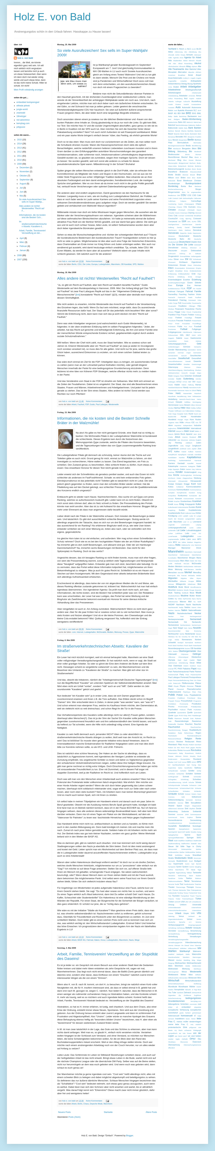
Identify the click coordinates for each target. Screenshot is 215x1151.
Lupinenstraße (173, 539)
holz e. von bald (25, 58)
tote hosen (187, 1033)
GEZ (188, 335)
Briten (183, 178)
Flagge (177, 312)
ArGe (170, 87)
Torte (199, 893)
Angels (198, 78)
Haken (97, 940)
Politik (171, 694)
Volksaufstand (173, 948)
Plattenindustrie (174, 692)
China (199, 207)
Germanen (197, 353)
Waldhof (171, 954)
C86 (178, 195)
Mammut (198, 545)
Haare (199, 382)
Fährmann (197, 332)
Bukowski (171, 181)
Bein (199, 134)
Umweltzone (196, 902)
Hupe (186, 420)
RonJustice (196, 750)
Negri (170, 628)
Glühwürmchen (173, 373)
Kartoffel (190, 463)
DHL (189, 221)
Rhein (198, 742)
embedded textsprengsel (27, 102)
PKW (180, 669)
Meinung (118, 632)
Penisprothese (195, 677)
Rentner (179, 742)
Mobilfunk (172, 587)
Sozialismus (184, 826)
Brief (177, 178)
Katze (182, 469)
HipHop (177, 408)
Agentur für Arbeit (192, 57)
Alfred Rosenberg (185, 63)
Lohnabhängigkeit (193, 530)
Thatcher (198, 884)
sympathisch (172, 1033)
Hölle (181, 422)
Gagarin (171, 338)
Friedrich (187, 321)
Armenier (191, 96)
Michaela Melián (194, 575)
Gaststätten (172, 341)
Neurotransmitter (174, 631)
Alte (199, 66)
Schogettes (172, 779)
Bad (199, 116)
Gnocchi (184, 373)
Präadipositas (196, 707)
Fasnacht (171, 297)
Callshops (171, 201)
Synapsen (172, 867)
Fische (198, 309)
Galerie (179, 338)
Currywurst (172, 221)
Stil (177, 846)
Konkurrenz (182, 495)
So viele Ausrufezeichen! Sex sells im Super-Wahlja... (32, 200)
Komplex (171, 493)
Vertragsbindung (194, 934)
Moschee (172, 590)
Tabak (193, 870)
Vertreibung (173, 936)
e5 (177, 1007)
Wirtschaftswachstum (176, 984)
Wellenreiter (196, 966)
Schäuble (172, 794)
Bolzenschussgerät (176, 169)
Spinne (187, 835)
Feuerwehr (172, 306)
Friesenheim (196, 321)
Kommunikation (183, 490)
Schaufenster (173, 771)
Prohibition (172, 704)
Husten (198, 419)
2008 (19, 255)
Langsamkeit (190, 519)
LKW (180, 516)
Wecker (179, 960)
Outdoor (193, 666)
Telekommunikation (175, 881)
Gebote (198, 341)
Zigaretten (172, 995)
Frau (178, 315)
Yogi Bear (197, 990)
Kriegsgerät (190, 504)
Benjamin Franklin (194, 137)
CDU (79, 264)
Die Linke (87, 264)
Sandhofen (188, 768)
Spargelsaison (184, 829)
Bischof (184, 157)
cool (199, 1004)
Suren (187, 864)
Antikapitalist (196, 81)
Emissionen (190, 268)
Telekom (198, 878)
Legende (171, 525)
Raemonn (178, 718)
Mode (180, 587)
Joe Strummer (182, 440)
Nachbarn (180, 604)
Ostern (185, 666)
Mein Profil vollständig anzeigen (28, 90)
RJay (185, 715)
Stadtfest (181, 841)
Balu (185, 128)
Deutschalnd (184, 236)
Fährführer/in (187, 332)
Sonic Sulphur (186, 817)
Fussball (197, 326)
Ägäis (177, 1039)
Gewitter (187, 364)
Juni (22, 192)
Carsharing (172, 204)
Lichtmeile (172, 530)
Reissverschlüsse (174, 739)
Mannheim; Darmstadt (193, 552)
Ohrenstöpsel (183, 657)
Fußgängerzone (174, 332)
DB (179, 221)
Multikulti (185, 593)
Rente (198, 738)
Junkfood (182, 449)
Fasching (183, 294)
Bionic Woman (193, 154)
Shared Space (175, 806)
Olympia (171, 660)
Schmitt (186, 777)
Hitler (183, 408)
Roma (180, 750)
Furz (190, 326)
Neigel (180, 628)
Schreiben (197, 779)
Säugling (198, 867)
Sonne (198, 817)
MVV (175, 542)
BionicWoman (174, 157)
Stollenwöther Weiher (193, 852)
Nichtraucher (173, 634)
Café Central (173, 198)
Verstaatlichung (174, 934)
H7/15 (185, 382)
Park (170, 672)
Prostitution (196, 704)
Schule (198, 782)
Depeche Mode (96, 1104)
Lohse (170, 533)
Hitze (188, 408)
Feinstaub (192, 300)
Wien (190, 975)
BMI (183, 113)
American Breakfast (176, 75)
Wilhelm (198, 975)
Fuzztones (172, 329)
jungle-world (22, 109)
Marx (187, 561)
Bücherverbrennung (175, 189)
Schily (199, 771)
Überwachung (174, 1045)
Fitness (171, 312)
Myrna (198, 599)
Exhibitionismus (174, 289)
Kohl (199, 484)
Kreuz (103, 940)
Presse (125, 632)
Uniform (183, 905)
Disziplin (184, 251)
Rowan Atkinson (175, 756)
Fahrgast (180, 291)
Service (180, 803)
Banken (197, 128)
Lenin (191, 528)
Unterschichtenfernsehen (177, 910)
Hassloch (197, 393)
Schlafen (189, 774)
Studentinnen (181, 861)
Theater (171, 887)
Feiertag (183, 300)
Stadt (176, 841)
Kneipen (178, 484)
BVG (194, 113)
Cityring (191, 213)
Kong (199, 493)
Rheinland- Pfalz (175, 744)
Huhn (186, 414)
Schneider (197, 777)
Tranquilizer (184, 896)
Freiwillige (188, 318)
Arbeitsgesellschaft (193, 90)
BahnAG (190, 122)
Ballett (181, 128)
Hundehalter (196, 416)
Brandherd (172, 172)
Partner (198, 672)
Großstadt (197, 376)
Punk (190, 709)
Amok (190, 75)
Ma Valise (182, 542)
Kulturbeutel (172, 507)
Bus (190, 186)
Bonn (194, 169)
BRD (188, 113)
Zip (180, 995)
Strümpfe (171, 861)
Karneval (198, 460)
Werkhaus (197, 969)
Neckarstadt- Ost (177, 622)
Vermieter (172, 931)
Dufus (170, 259)
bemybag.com (22, 123)
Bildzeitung (182, 151)
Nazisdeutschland (184, 613)
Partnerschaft (173, 675)
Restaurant (189, 742)
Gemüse (186, 347)
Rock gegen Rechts (193, 748)
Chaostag (171, 207)
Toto (169, 896)
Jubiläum (189, 443)
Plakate (198, 686)
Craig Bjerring (185, 219)
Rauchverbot (174, 727)
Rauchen (189, 724)
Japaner (189, 434)
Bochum (193, 163)
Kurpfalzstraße (174, 513)
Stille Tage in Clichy (190, 846)
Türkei (198, 899)
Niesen (198, 634)
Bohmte (191, 166)
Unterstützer (196, 910)
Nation (184, 610)
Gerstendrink (173, 356)
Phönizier (190, 686)
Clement (198, 213)
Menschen (172, 572)
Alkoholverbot (173, 66)
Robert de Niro (174, 748)
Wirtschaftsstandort (193, 981)
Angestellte (172, 81)
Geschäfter (172, 358)
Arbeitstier (183, 96)
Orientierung (183, 663)
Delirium (188, 230)
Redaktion (172, 733)
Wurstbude (172, 987)
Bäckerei (198, 186)
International (196, 428)
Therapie (190, 887)
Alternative (182, 72)
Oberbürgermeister (187, 651)
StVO (199, 838)
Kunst (198, 507)
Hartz (178, 393)
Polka (186, 695)
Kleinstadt (171, 481)
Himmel (198, 405)
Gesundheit (196, 358)
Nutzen (187, 648)
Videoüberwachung (193, 942)
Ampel (198, 75)
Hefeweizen (196, 396)
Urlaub (178, 913)
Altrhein (198, 72)
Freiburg (198, 315)
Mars (182, 561)
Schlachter (180, 774)
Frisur (170, 324)
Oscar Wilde (195, 663)
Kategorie (191, 466)
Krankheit (196, 501)
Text (181, 884)
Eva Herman (194, 285)
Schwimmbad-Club (187, 788)
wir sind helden (194, 1036)
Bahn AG (182, 122)
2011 (19, 156)
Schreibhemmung (174, 782)
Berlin (74, 264)
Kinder (179, 472)
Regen (198, 733)
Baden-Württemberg (191, 119)
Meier (170, 569)
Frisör (177, 324)
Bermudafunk (182, 143)
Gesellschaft (184, 358)
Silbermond (172, 808)
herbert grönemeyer (193, 1013)
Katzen (188, 469)
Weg (193, 960)
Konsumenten (189, 499)
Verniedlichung (183, 931)
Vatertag (171, 916)
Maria (198, 558)
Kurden (182, 510)
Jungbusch (196, 446)
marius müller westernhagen (189, 1022)
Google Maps (195, 373)
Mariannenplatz (174, 561)
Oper (199, 660)
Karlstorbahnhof (185, 460)
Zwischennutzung (174, 998)
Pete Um (193, 680)
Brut (193, 178)
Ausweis (171, 107)
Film (199, 306)
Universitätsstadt (174, 907)
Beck (182, 134)
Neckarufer (196, 622)
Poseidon (171, 698)
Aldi (169, 63)
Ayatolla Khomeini (185, 110)
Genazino (197, 347)
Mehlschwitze (188, 566)
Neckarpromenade (176, 619)
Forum (189, 312)
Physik (176, 686)
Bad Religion (174, 119)
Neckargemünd (195, 616)
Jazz (195, 434)
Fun (185, 326)
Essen (190, 283)
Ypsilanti (180, 993)
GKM (194, 335)
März (22, 242)
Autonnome (196, 107)
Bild (199, 148)
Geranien (171, 353)
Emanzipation (180, 268)
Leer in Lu (187, 522)
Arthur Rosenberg (175, 98)
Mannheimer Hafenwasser (179, 555)
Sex (187, 803)
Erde (194, 274)
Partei (191, 672)
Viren (192, 945)
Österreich (196, 1042)
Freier (170, 318)
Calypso (183, 201)
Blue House (188, 160)
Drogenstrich (173, 256)
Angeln (193, 78)
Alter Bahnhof (190, 69)
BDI (179, 113)
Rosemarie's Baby (175, 753)
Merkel (188, 572)
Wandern (186, 957)
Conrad (181, 216)
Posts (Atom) (74, 1117)
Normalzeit (189, 643)
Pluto (194, 692)
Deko (181, 230)
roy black (178, 1030)
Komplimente (182, 493)
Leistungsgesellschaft (177, 528)
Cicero (177, 213)
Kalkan (190, 452)
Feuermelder (186, 303)
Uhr (190, 902)
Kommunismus (195, 490)
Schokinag (184, 779)
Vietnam (177, 945)
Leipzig (198, 525)
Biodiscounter (173, 154)
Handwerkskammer (175, 387)
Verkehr (188, 928)
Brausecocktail (195, 172)
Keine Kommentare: (94, 261)
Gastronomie (195, 338)
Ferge (175, 303)
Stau (199, 843)
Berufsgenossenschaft (176, 146)
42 (186, 49)
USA (183, 902)
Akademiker (177, 61)
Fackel (198, 289)
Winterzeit (192, 978)
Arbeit (74, 404)
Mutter (192, 596)
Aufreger (178, 101)
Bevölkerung (196, 146)
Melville (198, 569)
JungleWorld (173, 449)
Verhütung (180, 928)
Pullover (183, 710)
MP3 (199, 539)
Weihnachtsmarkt (194, 963)
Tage (199, 870)
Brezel (192, 175)
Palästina (186, 669)
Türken (171, 902)
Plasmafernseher (194, 689)
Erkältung (181, 277)
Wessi (184, 972)
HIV (194, 382)
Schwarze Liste (195, 785)
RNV (190, 715)
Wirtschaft (173, 980)
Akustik (198, 61)
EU (191, 259)
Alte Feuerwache (176, 69)
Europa (95, 264)
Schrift (185, 782)
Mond (186, 587)
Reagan (185, 730)
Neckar (198, 613)
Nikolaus (171, 637)
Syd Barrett (196, 864)
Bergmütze (183, 140)
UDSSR (177, 902)
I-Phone (188, 422)
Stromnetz (197, 858)
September (25, 179)
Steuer (171, 846)
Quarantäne (181, 713)
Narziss (177, 610)
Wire (199, 978)
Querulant (197, 713)
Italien (197, 431)
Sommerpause (195, 814)
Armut (198, 96)
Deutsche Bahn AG (179, 239)
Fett (179, 303)
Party (181, 674)
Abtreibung (193, 52)
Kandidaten (172, 457)
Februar (23, 246)
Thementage (180, 887)
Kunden (192, 507)
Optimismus (172, 663)
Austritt (186, 104)
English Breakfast (175, 271)
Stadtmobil (197, 841)
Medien (110, 632)
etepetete (197, 1007)
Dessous (171, 236)
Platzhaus (186, 692)
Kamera (198, 452)
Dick (199, 242)
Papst (194, 668)
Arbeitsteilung (173, 96)
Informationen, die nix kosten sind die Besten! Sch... (32, 216)
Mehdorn (179, 566)
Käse (193, 513)
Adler (170, 58)
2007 (19, 259)
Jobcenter (172, 440)
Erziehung (196, 279)
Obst (199, 651)
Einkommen (173, 265)
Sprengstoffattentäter (176, 838)
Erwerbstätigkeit (175, 280)
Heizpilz (179, 402)
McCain (186, 563)
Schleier (197, 774)
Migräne (184, 578)
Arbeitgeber (194, 86)
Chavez (179, 207)
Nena (190, 628)
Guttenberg (188, 379)
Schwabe (184, 785)
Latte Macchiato (175, 522)
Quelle (190, 712)
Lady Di (192, 516)
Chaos (86, 1104)
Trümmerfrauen (188, 899)
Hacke (170, 385)
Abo (185, 52)
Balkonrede (173, 128)
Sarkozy (197, 768)
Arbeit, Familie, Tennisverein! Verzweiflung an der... (32, 231)
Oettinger (197, 654)
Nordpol (180, 643)
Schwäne (186, 791)
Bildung (171, 151)
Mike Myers (195, 578)
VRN (199, 913)
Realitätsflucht (195, 730)
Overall (170, 669)
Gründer (171, 379)
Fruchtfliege (196, 324)
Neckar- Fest (176, 616)
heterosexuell (173, 1016)
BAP (199, 110)
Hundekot (172, 419)
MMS (194, 539)
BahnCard (197, 122)
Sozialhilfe (172, 826)
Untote (170, 913)
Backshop (182, 116)
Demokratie (173, 233)
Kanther (182, 457)
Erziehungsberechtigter (176, 283)
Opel (179, 660)
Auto (178, 107)
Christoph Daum (194, 210)
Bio (190, 151)
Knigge (187, 484)
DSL (199, 221)
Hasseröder (187, 393)
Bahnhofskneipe (182, 125)
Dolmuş (182, 254)
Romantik (186, 750)
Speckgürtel (172, 832)
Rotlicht (198, 753)
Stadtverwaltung (174, 843)
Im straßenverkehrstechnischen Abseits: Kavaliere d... (33, 224)
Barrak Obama (180, 131)
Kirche (176, 475)
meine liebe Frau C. (178, 1024)
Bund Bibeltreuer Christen (189, 181)
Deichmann (172, 230)
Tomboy (180, 893)
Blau (191, 157)
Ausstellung (196, 101)
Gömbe (198, 379)
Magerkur (197, 542)
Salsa (180, 768)
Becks (187, 134)
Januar (23, 250)
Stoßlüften (179, 855)
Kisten (179, 478)
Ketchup (171, 472)
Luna (199, 536)
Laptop (198, 519)
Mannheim (115, 264)
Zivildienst (187, 995)
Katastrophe (173, 466)
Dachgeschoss (173, 224)
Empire (198, 268)
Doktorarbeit (196, 251)
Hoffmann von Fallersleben (184, 411)
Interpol (179, 431)
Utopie (186, 913)
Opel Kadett (189, 660)
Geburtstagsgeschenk (177, 344)
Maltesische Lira (187, 545)
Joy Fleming (175, 443)
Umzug (171, 905)
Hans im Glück (190, 390)
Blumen (198, 160)
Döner (176, 259)
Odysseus (184, 654)
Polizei (180, 695)
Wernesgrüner (173, 972)
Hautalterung (181, 396)
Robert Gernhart (195, 745)
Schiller (191, 771)
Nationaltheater (194, 610)
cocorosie (193, 1004)
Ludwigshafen (104, 264)
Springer (190, 838)
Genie (199, 350)
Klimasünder (183, 481)
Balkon (198, 125)
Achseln (189, 55)
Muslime (184, 595)
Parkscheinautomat (181, 672)
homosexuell (186, 1015)
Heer (189, 396)
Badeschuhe (172, 122)
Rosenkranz (189, 753)
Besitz (188, 146)
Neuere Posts (64, 1112)
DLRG (194, 221)
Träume (171, 899)
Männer (183, 602)
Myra (194, 599)
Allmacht (182, 66)
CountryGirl (173, 218)
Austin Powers (174, 104)
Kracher (177, 501)
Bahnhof (171, 125)
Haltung (191, 385)
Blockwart (171, 160)
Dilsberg (184, 248)
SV (169, 765)
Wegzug (171, 963)
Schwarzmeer (173, 788)
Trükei (178, 899)
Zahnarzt (187, 992)
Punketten (197, 710)
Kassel (198, 463)
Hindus (170, 408)
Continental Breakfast (193, 216)
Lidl (178, 530)
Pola (199, 692)
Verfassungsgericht (176, 925)
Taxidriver (171, 878)
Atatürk (198, 98)
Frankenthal (196, 312)
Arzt (185, 98)
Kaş (193, 469)
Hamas (198, 385)
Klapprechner (187, 478)
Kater (199, 466)
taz (180, 1033)
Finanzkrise (190, 309)
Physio (182, 686)
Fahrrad (90, 940)
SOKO (193, 762)
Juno (189, 449)
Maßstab (178, 563)
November (25, 171)
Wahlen (140, 264)
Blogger (129, 1135)
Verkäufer (197, 928)
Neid (175, 628)
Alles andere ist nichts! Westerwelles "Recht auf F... (31, 208)
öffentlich (171, 1048)
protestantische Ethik (177, 1027)
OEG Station (173, 651)
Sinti (186, 808)
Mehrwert (197, 566)
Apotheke (197, 84)
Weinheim (179, 966)
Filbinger (192, 306)
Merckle (181, 573)
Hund (190, 414)
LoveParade (172, 536)
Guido (92, 404)
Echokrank (197, 259)
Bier (170, 148)
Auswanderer (196, 104)
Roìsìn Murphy (189, 756)
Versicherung (195, 931)
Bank (190, 128)
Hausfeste (172, 396)
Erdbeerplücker (184, 274)
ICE (193, 422)
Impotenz (177, 425)
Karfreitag (171, 460)
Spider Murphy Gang (193, 832)
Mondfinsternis (195, 587)
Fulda (179, 326)
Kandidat (198, 455)
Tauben (198, 876)
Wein (170, 966)
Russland (197, 759)
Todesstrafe (172, 893)
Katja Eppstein (173, 469)
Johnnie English (195, 440)
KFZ (170, 451)
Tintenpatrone (196, 890)
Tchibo (180, 878)
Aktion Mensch (189, 61)
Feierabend (173, 300)
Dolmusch (172, 254)
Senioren (172, 803)
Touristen (176, 896)
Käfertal (188, 513)
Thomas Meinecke (179, 890)
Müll (190, 602)
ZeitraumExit (196, 993)
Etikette (198, 283)
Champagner (189, 204)
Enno (186, 271)
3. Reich (180, 49)
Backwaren (192, 116)
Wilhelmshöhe (173, 978)
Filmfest (171, 309)
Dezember (25, 167)
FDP (87, 404)
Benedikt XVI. (181, 137)
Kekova (198, 469)
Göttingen (171, 382)
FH (194, 289)
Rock (183, 748)
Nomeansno (187, 639)
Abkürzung (179, 52)
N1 (195, 602)
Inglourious (172, 428)
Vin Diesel (185, 945)
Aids (170, 60)
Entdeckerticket (195, 271)
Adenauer (197, 55)
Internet (80, 632)
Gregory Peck (178, 376)
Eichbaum (183, 262)
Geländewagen (173, 347)
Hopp (174, 414)
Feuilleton (182, 306)
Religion (188, 738)
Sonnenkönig (195, 820)
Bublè (199, 178)
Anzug (190, 84)
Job (199, 437)
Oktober (24, 175)
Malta (177, 545)
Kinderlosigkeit (190, 472)
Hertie (181, 405)
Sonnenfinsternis (175, 820)
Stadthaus (189, 841)
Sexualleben (196, 803)
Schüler (181, 794)
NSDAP (171, 604)
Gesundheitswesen (175, 361)
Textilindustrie (189, 884)
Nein (185, 628)
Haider (177, 385)
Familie (197, 291)
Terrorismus (196, 881)
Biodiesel (197, 151)
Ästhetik (185, 1039)
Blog (179, 160)
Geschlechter (195, 356)
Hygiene (171, 422)
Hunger (180, 420)
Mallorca (171, 545)
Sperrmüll (181, 832)
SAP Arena (182, 762)
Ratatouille (172, 724)
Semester (189, 800)
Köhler (198, 513)
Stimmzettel (172, 849)
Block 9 (198, 157)
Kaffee (177, 451)
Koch (193, 484)
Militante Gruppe (187, 581)
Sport (199, 835)
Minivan (171, 584)
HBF (189, 382)
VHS (193, 913)
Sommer (171, 814)
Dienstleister (173, 248)
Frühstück (171, 326)
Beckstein (193, 134)
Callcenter (197, 198)
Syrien (179, 867)
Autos (170, 110)
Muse (192, 593)
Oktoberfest (196, 657)
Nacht (188, 604)
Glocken (198, 370)
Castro (180, 204)
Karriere (171, 463)
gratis (181, 1013)
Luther (182, 539)
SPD (134, 264)
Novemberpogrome (176, 648)
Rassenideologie (182, 721)
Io (182, 431)
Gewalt (188, 361)
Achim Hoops (180, 55)
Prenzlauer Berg (194, 698)
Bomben (188, 169)
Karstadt (181, 463)
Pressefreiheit (186, 701)
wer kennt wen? (181, 1036)
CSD (194, 195)
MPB (170, 542)
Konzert (198, 499)
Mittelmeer (192, 584)
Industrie (197, 425)
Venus (181, 916)
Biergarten (186, 148)
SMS (189, 762)
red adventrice (23, 120)
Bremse (185, 175)
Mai (22, 196)
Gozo (170, 376)
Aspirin (191, 98)
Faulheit (81, 404)
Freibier (191, 315)
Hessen (187, 405)
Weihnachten (180, 963)
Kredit (170, 504)
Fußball (183, 329)
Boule (199, 169)
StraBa (187, 855)
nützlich (198, 1024)
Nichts (182, 634)
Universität (196, 905)
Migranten (172, 578)
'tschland (172, 49)
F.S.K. (183, 288)
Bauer (170, 134)
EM (186, 259)
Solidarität (197, 811)
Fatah (190, 297)
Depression (197, 233)
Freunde (179, 321)
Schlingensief (173, 777)
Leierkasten (185, 525)
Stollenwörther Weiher (176, 852)
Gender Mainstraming (177, 350)
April (22, 238)
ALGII (198, 49)
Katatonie (183, 466)
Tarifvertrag (182, 876)
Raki (169, 721)
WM (199, 948)
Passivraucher (196, 675)
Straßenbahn (181, 858)
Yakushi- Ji (189, 990)
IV (200, 422)
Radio (170, 718)
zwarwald (20, 113)
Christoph (181, 210)
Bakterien (192, 125)
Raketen (198, 718)
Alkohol (197, 63)
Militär (198, 581)
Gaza (186, 341)
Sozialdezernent (195, 823)
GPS (199, 335)
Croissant (197, 218)
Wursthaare (183, 987)
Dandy (179, 227)
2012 (19, 152)
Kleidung (197, 478)
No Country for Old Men (188, 637)
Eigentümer (196, 262)
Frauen (184, 315)
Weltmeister (173, 969)
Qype (132, 632)
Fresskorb (172, 321)
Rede (180, 733)
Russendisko (185, 759)
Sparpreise (197, 829)
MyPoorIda (187, 599)
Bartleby (190, 131)
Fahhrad (171, 291)
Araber (176, 87)
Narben (171, 610)
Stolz (170, 855)
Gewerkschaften (175, 364)
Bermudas (197, 143)
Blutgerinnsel (183, 163)
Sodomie (185, 811)
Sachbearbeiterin (178, 765)
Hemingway (196, 402)
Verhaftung (172, 928)
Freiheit (178, 318)
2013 (19, 148)
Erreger (198, 277)
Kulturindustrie (183, 507)
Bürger (198, 189)
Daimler (198, 224)
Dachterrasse (187, 224)
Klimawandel (196, 481)
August (23, 183)
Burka (183, 186)
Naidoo (187, 607)
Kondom (192, 493)
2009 (19, 164)
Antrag (184, 84)
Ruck (199, 756)
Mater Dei (193, 561)
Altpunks (191, 72)
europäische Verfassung (178, 1010)
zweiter (170, 1039)
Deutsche (197, 236)
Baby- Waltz (173, 116)
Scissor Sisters (190, 794)
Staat (170, 840)
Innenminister (183, 428)
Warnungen (197, 957)
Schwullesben (173, 791)
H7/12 (179, 382)
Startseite (108, 1112)
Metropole (172, 575)
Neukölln (197, 628)
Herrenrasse (173, 405)
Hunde (183, 416)
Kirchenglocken (186, 475)
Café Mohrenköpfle (186, 198)
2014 (19, 143)
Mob (199, 584)
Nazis (131, 940)
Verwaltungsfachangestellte (178, 939)
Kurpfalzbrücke (195, 510)
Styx (169, 864)
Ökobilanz (172, 1042)
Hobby (193, 408)
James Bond (179, 434)
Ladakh (185, 516)
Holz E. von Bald (52, 17)
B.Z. (195, 110)
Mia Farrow (182, 575)
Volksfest (183, 948)
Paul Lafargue (102, 404)
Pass (187, 675)
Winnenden (183, 978)
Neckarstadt (195, 619)
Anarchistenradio (175, 78)
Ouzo (199, 666)
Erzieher (186, 280)
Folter (183, 312)
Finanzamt (179, 309)
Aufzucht (186, 101)
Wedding (186, 960)
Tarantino (171, 876)
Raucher (197, 724)
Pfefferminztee (188, 683)
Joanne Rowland (189, 437)
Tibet (188, 890)
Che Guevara (189, 207)
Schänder (197, 791)
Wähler (192, 987)
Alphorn (194, 66)
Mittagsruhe (181, 584)
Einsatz (183, 265)
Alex (174, 63)
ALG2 (193, 49)
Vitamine (198, 945)
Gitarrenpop (173, 367)
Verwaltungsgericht (175, 942)
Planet (171, 689)
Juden (198, 443)
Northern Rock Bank (184, 645)
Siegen (187, 806)
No (176, 637)
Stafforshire (185, 843)
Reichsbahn (172, 736)
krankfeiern (179, 1019)
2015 (19, 139)
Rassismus (196, 721)
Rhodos (185, 745)
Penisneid (184, 677)
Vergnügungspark (194, 925)
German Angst (184, 353)
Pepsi (170, 680)
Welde (187, 966)
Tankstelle (197, 873)
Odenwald (172, 654)
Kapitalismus (194, 457)
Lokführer (178, 533)
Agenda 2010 (178, 58)
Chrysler (171, 213)
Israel (192, 431)
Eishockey (197, 265)
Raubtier (180, 724)
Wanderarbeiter (174, 957)
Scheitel (183, 771)
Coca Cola (172, 216)
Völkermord (192, 948)
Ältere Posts (151, 1112)
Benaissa (171, 137)
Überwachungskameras (192, 1045)
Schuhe (191, 782)
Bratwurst (184, 172)
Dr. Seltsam (195, 254)
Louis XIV (196, 533)
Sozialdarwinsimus (175, 823)
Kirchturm (171, 478)
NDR (199, 602)
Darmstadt (196, 227)
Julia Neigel (185, 446)
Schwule (198, 788)
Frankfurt (172, 315)
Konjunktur (172, 496)
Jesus (177, 437)
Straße (171, 858)
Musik (198, 593)
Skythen (192, 808)
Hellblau (187, 402)
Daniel (187, 227)
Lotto (187, 533)
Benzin (175, 140)
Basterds (198, 131)
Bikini (194, 148)
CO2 (189, 195)
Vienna (170, 945)
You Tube (172, 992)
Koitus (170, 487)
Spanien (171, 829)
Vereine (198, 922)
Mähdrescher (173, 602)
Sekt (183, 797)
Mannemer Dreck (191, 548)
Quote (170, 715)
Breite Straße (174, 175)
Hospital (180, 414)
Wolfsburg (197, 984)
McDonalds (101, 632)
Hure (192, 419)
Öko (199, 1039)
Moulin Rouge (189, 590)
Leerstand (197, 522)
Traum (192, 896)
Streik (190, 858)
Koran (170, 501)
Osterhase (177, 666)
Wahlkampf (185, 951)
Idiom (170, 425)
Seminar (198, 800)
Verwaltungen (195, 936)
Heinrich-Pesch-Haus (187, 399)
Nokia (177, 640)
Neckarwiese (173, 625)
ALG (189, 49)
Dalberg (171, 227)
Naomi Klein (196, 607)
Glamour (187, 367)
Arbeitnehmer (174, 90)
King (199, 472)
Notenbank (197, 645)
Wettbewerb (173, 975)
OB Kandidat (126, 264)
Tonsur (186, 893)
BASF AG (81, 940)
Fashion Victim (194, 294)
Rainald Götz (188, 718)
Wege (137, 940)
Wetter (183, 975)
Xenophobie (179, 989)
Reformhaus (188, 733)
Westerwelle (114, 404)
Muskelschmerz (174, 596)
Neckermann (196, 625)
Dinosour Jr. (195, 248)
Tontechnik (193, 893)
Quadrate (172, 712)
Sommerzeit (172, 817)
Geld (199, 344)
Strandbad (196, 855)
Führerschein (173, 335)
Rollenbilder (172, 750)
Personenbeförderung (181, 680)
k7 (195, 1016)
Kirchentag (197, 475)
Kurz (183, 513)
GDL (182, 335)
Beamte (177, 134)
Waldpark (180, 954)
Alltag (188, 66)
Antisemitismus (174, 84)
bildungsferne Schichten (178, 1004)
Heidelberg (172, 399)
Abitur (170, 52)
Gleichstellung (189, 370)
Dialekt (194, 242)
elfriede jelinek (23, 105)
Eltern (171, 268)
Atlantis (171, 101)
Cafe (199, 195)
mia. (192, 1024)
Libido (199, 528)
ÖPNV (193, 1039)
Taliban (189, 873)
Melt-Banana (189, 569)
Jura (199, 449)
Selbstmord (196, 797)
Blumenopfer (173, 163)
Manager (172, 548)
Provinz (171, 707)
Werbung (186, 969)
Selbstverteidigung (176, 800)
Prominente (184, 704)
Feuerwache (196, 303)
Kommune (172, 490)
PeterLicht (176, 683)
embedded (186, 1007)
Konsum (178, 498)
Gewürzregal (196, 364)
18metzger (21, 116)
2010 (19, 160)
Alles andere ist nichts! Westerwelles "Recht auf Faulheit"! (106, 278)
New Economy (193, 631)
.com (74, 632)
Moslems (180, 590)
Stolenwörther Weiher (191, 849)
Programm (197, 701)
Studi (191, 861)
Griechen (188, 376)
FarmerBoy (172, 294)
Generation (192, 350)
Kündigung (172, 516)
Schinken (171, 774)
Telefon (189, 878)
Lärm (189, 539)
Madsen (190, 542)
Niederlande (190, 634)
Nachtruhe (196, 604)
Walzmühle (139, 632)
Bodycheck (182, 166)
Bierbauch (177, 149)
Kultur (198, 504)
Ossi (170, 666)
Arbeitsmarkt (196, 93)
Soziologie (196, 826)
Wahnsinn (197, 951)
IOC (197, 422)
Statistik (194, 843)
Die (169, 245)
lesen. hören (191, 1019)
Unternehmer (196, 907)
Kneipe (171, 484)
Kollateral (179, 487)
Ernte (190, 277)
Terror (187, 881)
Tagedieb (171, 873)
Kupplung (171, 510)
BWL (199, 113)
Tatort (191, 876)
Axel (175, 110)
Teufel (177, 884)
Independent (187, 425)
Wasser (171, 960)
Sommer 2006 (183, 814)
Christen (172, 210)
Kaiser (184, 452)
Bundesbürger (174, 183)
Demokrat (197, 230)
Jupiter (194, 449)
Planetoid (180, 689)
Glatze (198, 367)
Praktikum (181, 698)
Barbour (171, 131)
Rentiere (171, 742)
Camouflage (196, 201)
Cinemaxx (184, 213)
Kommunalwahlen (193, 487)
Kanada (190, 455)
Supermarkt (178, 864)
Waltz (188, 954)
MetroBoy (197, 572)
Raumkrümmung (174, 730)
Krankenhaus (186, 501)
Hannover (181, 390)
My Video (178, 599)
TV (187, 870)
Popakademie (195, 695)
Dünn (182, 259)
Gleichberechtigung (175, 370)
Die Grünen (177, 244)
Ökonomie (184, 1042)
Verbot (189, 919)
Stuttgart (197, 861)
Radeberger (196, 715)
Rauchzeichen (196, 727)
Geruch (184, 356)
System (185, 867)
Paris (199, 669)
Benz (170, 140)
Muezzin (198, 590)
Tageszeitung (181, 873)
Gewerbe (197, 361)
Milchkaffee (173, 581)
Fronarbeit (186, 324)
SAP (176, 762)
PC (175, 669)
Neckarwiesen (185, 625)
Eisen (190, 265)
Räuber (171, 762)
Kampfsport (182, 455)
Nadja (181, 607)
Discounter (172, 251)
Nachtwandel (173, 607)
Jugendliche (173, 446)
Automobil (186, 107)
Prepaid (171, 701)
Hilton (193, 405)
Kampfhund (172, 455)
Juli (21, 188)
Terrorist (171, 884)
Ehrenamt (171, 262)
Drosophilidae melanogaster (190, 256)
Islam (186, 431)
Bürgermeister (174, 192)
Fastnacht (181, 297)
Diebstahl (197, 245)
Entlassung (172, 274)
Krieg (181, 504)
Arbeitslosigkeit (174, 93)
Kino (170, 475)
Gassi (186, 338)
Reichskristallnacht (194, 736)
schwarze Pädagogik (192, 1030)
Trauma (198, 896)
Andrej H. (186, 78)
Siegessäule (196, 806)
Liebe (182, 530)
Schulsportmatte (174, 785)
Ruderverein (172, 759)
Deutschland (185, 242)
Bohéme (198, 166)
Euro (170, 285)
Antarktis (183, 81)
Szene (191, 867)
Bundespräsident (193, 183)
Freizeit (198, 318)
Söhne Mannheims (176, 870)
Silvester (180, 808)
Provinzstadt (182, 707)
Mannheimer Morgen (186, 558)
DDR (184, 221)
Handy (185, 387)
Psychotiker (173, 709)
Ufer (186, 902)
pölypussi (20, 127)
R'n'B (181, 715)
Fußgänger (196, 329)
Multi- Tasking (174, 593)
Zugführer (197, 995)
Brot (189, 178)
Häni (177, 422)
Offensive (171, 657)
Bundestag (173, 186)
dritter (170, 1007)
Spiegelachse (173, 835)
